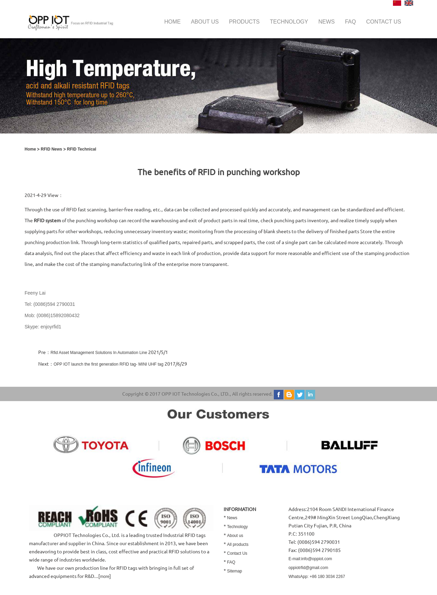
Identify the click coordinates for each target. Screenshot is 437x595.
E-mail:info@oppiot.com (310, 558)
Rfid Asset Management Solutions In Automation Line (99, 352)
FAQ (350, 22)
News (326, 22)
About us (205, 22)
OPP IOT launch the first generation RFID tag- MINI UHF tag (109, 364)
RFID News (51, 149)
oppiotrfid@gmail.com (308, 567)
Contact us (383, 22)
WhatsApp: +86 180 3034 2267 (316, 576)
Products (244, 22)
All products (238, 544)
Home (172, 22)
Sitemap (234, 571)
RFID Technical (81, 149)
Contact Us (237, 553)
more (104, 576)
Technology (289, 22)
